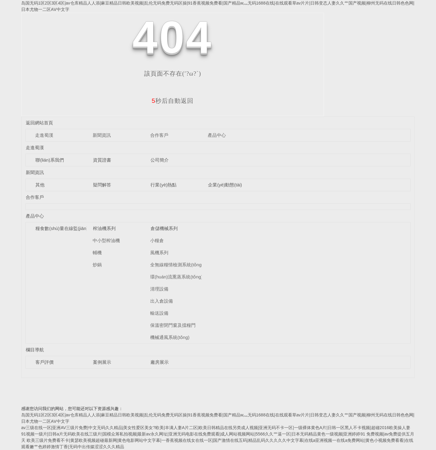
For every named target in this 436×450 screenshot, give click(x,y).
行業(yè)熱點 (163, 184)
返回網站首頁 (39, 122)
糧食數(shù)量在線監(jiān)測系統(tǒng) (74, 228)
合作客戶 (159, 135)
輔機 (97, 252)
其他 (40, 184)
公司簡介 (159, 160)
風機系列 (159, 252)
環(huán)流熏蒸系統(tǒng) (176, 276)
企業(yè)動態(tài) (225, 184)
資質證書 (102, 160)
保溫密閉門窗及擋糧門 (173, 325)
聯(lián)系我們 (49, 160)
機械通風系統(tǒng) (170, 337)
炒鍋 (97, 264)
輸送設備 (159, 313)
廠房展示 (159, 362)
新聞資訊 (102, 135)
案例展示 (102, 362)
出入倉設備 (161, 301)
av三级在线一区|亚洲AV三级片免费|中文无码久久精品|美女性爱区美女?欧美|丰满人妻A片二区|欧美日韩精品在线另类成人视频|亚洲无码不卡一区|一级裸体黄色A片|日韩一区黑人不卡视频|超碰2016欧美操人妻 (215, 427)
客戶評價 (44, 362)
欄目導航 (35, 349)
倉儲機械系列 (164, 228)
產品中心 (217, 135)
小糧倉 (157, 240)
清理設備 (159, 288)
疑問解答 (102, 184)
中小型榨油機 (106, 240)
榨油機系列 (104, 228)
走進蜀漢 (44, 135)
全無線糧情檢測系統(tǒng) (176, 264)
